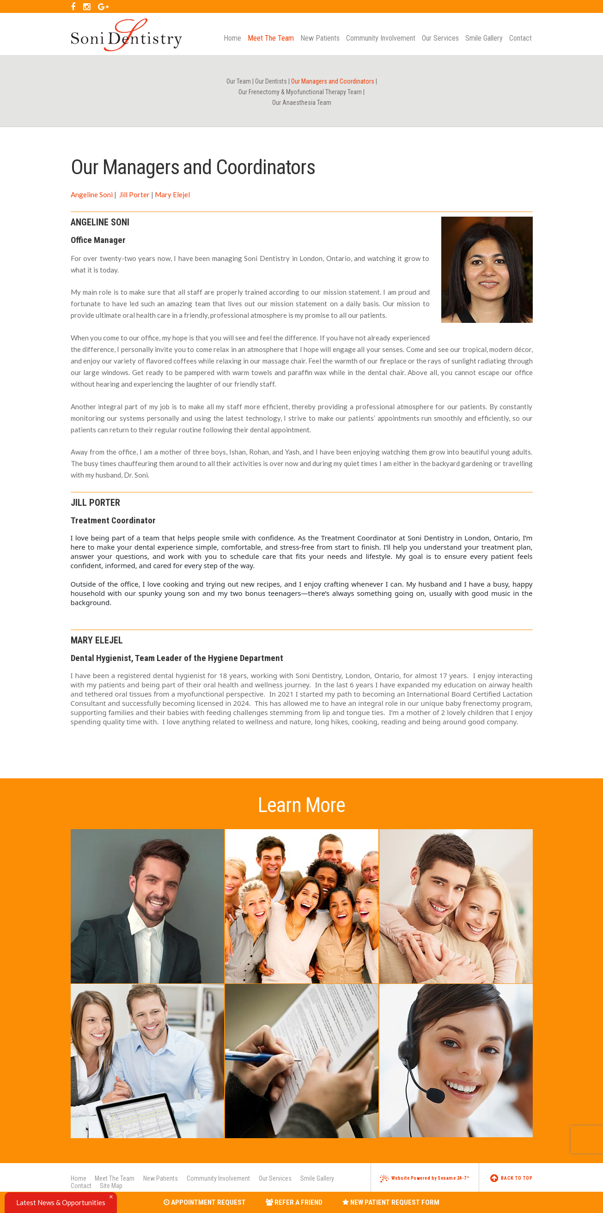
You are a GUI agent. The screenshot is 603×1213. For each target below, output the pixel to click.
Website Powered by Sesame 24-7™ (425, 1178)
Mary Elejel (172, 194)
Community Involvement (218, 1178)
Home (78, 1178)
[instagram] (86, 6)
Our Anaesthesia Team (301, 102)
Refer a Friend (294, 1202)
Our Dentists (271, 81)
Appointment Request (205, 1202)
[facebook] (73, 6)
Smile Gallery (317, 1178)
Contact (81, 1185)
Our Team (238, 81)
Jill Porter (134, 194)
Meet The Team (114, 1178)
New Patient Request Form (390, 1202)
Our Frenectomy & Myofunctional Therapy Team (300, 92)
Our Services (275, 1178)
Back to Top (511, 1178)
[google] (103, 6)
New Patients (160, 1178)
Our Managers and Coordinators (332, 81)
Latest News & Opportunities (60, 1202)
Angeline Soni (92, 194)
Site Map (111, 1185)
